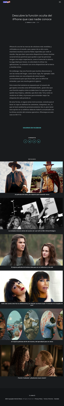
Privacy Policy (38, 399)
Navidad (56, 399)
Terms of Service (48, 399)
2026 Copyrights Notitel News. (13, 399)
